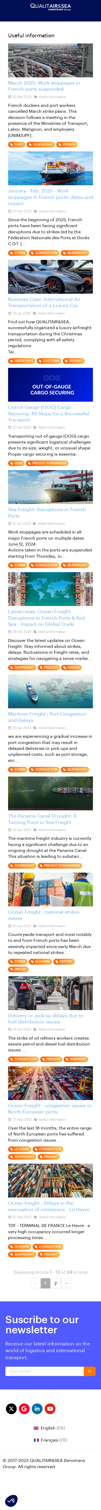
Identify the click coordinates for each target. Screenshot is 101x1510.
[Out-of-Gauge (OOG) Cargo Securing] (50, 385)
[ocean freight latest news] (50, 589)
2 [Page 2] (55, 1283)
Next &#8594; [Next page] (66, 1283)
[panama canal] (50, 793)
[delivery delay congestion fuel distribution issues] (50, 993)
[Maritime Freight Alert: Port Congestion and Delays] (50, 691)
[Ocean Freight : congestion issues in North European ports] (50, 1083)
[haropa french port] (50, 60)
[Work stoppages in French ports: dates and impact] (50, 168)
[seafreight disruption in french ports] (50, 487)
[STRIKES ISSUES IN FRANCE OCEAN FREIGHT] (50, 889)
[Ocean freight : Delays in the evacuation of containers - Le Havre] (50, 1180)
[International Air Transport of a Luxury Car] (50, 277)
